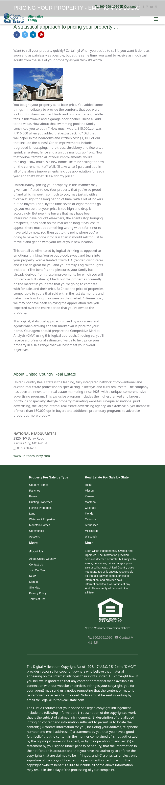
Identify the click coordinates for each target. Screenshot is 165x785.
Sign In (33, 582)
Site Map (34, 587)
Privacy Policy (37, 593)
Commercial (36, 531)
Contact (128, 6)
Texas (88, 485)
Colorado (90, 508)
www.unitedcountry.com (31, 456)
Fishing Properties (40, 508)
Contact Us (36, 564)
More (33, 543)
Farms (33, 496)
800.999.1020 (100, 637)
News (32, 576)
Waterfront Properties (42, 519)
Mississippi (91, 531)
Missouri (90, 490)
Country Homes (38, 485)
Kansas (89, 496)
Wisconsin (91, 536)
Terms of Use (37, 599)
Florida (89, 513)
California (91, 519)
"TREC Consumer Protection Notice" (107, 628)
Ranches (34, 490)
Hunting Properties (40, 502)
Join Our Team (38, 570)
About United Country (42, 559)
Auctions (34, 536)
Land (32, 513)
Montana (90, 502)
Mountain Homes (39, 525)
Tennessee (91, 525)
